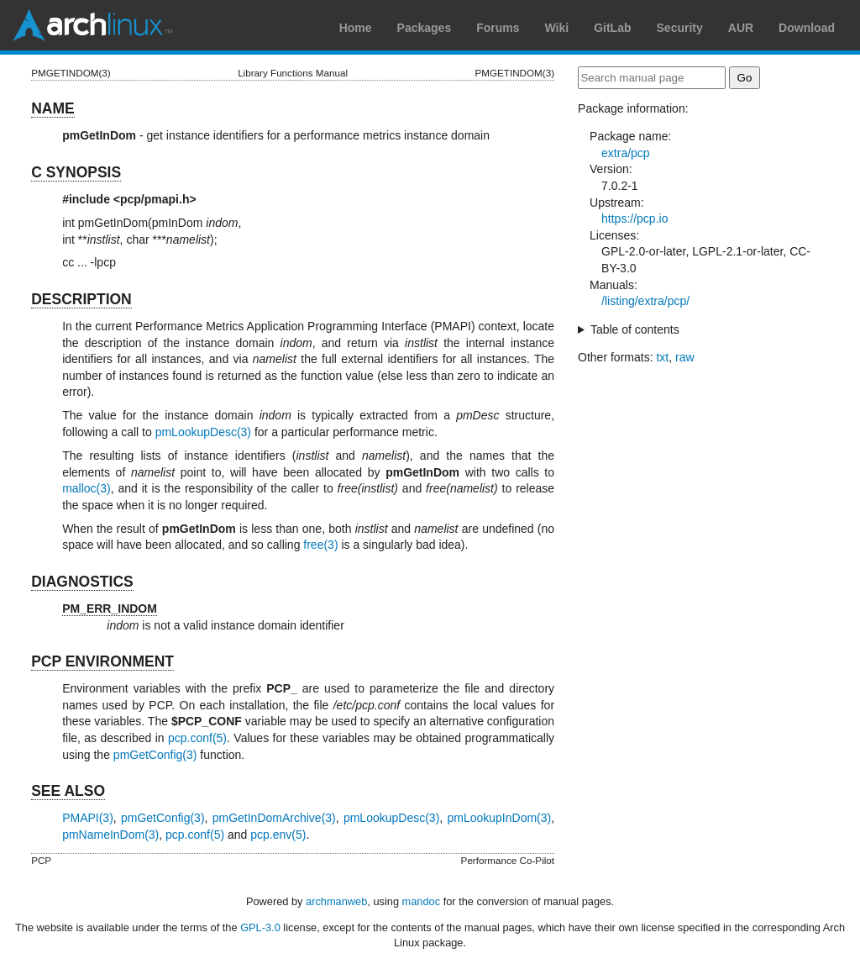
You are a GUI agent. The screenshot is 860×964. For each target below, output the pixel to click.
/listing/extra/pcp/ (645, 301)
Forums (497, 27)
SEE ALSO (68, 790)
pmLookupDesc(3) (203, 432)
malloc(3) (86, 488)
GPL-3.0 (260, 927)
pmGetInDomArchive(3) (274, 817)
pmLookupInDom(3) (499, 817)
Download (807, 27)
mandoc (421, 901)
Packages (424, 27)
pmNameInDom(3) (110, 834)
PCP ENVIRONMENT (102, 661)
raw (685, 357)
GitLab (612, 27)
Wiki (557, 27)
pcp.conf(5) (197, 738)
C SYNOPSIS (76, 172)
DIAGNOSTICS (82, 581)
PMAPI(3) (87, 817)
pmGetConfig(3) (155, 754)
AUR (740, 27)
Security (680, 27)
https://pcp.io (634, 218)
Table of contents (634, 329)
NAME (53, 108)
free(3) (320, 544)
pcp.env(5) (278, 834)
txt (662, 357)
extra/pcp (625, 153)
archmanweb (336, 901)
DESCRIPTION (81, 299)
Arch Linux (92, 25)
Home (355, 27)
